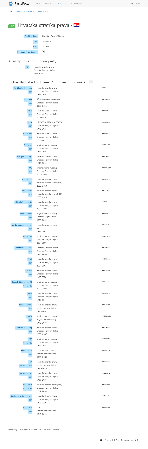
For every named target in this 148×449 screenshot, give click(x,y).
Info (38, 4)
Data (18, 11)
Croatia (39, 11)
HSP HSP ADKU (25, 366)
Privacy (108, 440)
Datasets (61, 4)
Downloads (76, 4)
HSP (27, 67)
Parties (48, 4)
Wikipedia (28, 11)
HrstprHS (27, 389)
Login (136, 4)
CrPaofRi (27, 286)
